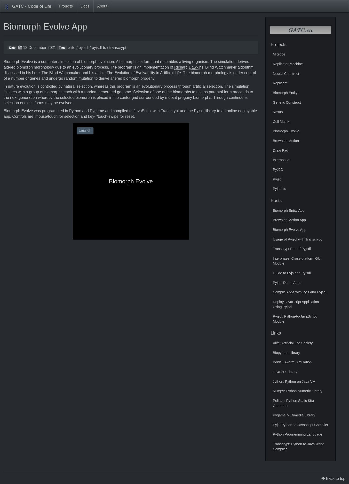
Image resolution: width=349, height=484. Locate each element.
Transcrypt (170, 111)
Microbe (279, 54)
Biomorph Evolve (18, 62)
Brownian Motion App (289, 220)
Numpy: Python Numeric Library (298, 391)
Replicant (280, 83)
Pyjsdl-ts (279, 189)
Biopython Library (286, 353)
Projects (66, 6)
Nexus (278, 112)
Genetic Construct (287, 102)
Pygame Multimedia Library (294, 415)
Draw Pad (280, 150)
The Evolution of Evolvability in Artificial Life (144, 73)
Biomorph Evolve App (45, 26)
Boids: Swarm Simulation (292, 362)
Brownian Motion (286, 141)
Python (75, 111)
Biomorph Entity (285, 93)
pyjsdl (83, 48)
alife (71, 48)
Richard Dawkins (188, 67)
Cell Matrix (281, 122)
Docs (85, 6)
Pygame (97, 111)
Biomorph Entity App (289, 210)
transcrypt (117, 48)
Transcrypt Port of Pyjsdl (292, 249)
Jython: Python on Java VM (294, 381)
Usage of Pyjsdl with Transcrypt (297, 239)
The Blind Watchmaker (60, 73)
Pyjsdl (199, 111)
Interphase (281, 160)
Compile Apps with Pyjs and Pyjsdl (299, 292)
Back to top (335, 478)
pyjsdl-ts (99, 48)
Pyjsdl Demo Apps (287, 283)
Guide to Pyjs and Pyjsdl (292, 273)
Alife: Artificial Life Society (293, 343)
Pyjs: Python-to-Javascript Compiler (300, 425)
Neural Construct (286, 74)
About (102, 6)
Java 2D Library (285, 372)
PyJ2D (278, 170)
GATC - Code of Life (27, 7)
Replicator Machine (288, 64)
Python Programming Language (297, 434)
